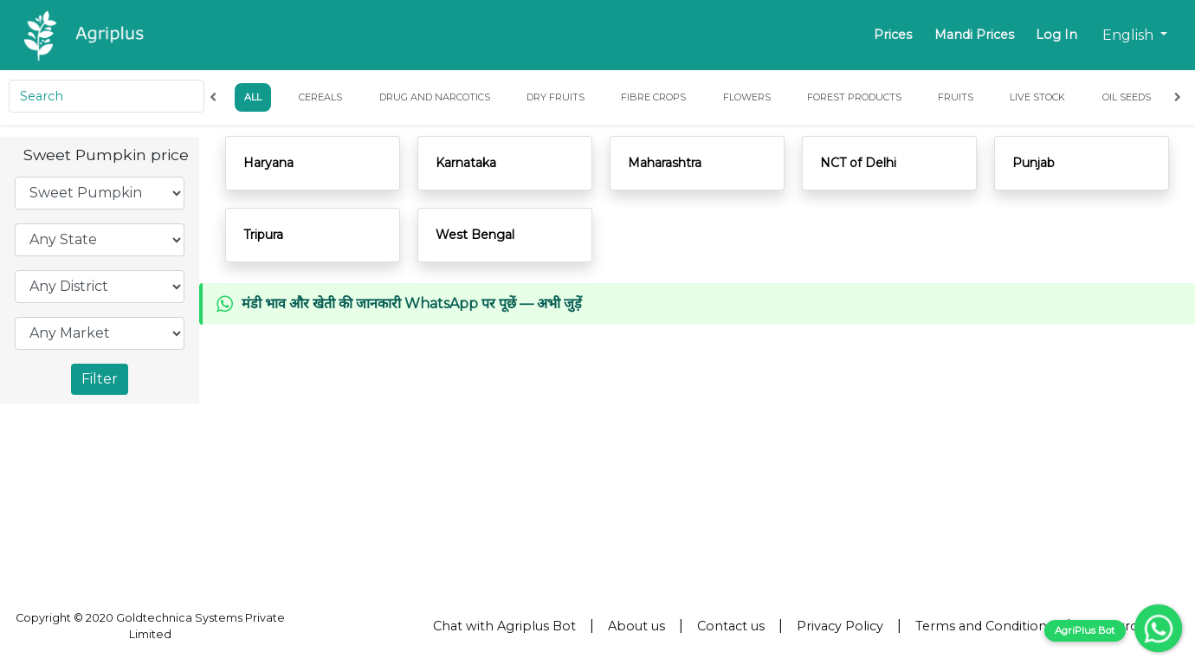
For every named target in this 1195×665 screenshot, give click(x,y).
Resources (1118, 626)
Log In (1056, 34)
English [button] (1129, 35)
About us (636, 626)
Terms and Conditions (984, 626)
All (253, 97)
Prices (893, 34)
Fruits (955, 97)
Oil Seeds (1126, 97)
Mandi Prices (974, 34)
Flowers (746, 97)
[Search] (107, 96)
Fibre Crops (653, 97)
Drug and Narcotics (433, 97)
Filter (99, 379)
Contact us (731, 626)
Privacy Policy (840, 626)
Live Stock (1038, 97)
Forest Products (854, 97)
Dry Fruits (555, 97)
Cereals (320, 97)
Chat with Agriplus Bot (504, 626)
